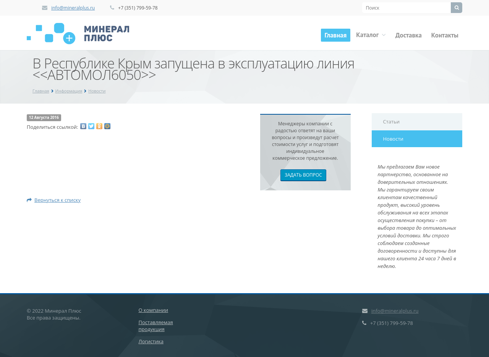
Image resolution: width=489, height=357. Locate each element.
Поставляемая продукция (156, 326)
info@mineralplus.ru (73, 8)
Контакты (444, 35)
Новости (96, 91)
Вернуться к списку (54, 199)
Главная (336, 35)
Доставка (408, 35)
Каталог (371, 35)
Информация (69, 91)
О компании (153, 310)
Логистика (151, 341)
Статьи (391, 121)
